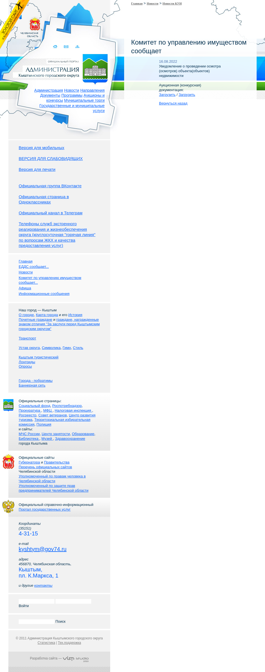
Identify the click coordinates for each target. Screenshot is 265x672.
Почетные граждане (35, 319)
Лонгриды (27, 362)
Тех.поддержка (69, 643)
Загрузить (167, 95)
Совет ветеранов (52, 415)
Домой (55, 46)
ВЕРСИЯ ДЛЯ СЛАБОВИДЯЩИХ (51, 158)
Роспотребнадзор (67, 406)
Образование (83, 434)
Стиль (78, 348)
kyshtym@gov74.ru (42, 549)
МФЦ (48, 410)
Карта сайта (77, 46)
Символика (51, 348)
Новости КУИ (172, 3)
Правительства (56, 462)
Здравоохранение (70, 438)
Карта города (47, 315)
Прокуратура (30, 410)
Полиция (44, 424)
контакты (43, 585)
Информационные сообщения (44, 294)
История (75, 315)
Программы (72, 95)
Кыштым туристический (39, 357)
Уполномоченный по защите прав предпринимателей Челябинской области (53, 488)
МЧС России (29, 434)
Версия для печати (37, 169)
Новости (71, 90)
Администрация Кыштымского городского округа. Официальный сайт (62, 68)
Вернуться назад (173, 103)
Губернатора (29, 462)
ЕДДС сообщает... (34, 267)
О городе (26, 315)
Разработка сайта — (59, 658)
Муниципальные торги (84, 100)
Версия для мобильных (41, 147)
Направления (92, 90)
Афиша (25, 288)
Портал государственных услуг (45, 509)
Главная (137, 3)
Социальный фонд (34, 406)
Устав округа (29, 348)
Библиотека (29, 438)
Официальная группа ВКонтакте (50, 185)
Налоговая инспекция (73, 410)
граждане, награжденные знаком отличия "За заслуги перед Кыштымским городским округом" (59, 324)
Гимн (66, 348)
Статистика (46, 643)
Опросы (25, 366)
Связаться (66, 46)
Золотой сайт (15, 25)
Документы (50, 95)
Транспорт (27, 338)
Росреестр (27, 415)
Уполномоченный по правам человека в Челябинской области (52, 478)
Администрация (48, 90)
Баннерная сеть (32, 385)
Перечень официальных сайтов (45, 467)
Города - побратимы (35, 381)
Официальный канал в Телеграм (51, 212)
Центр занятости (56, 434)
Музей (47, 438)
